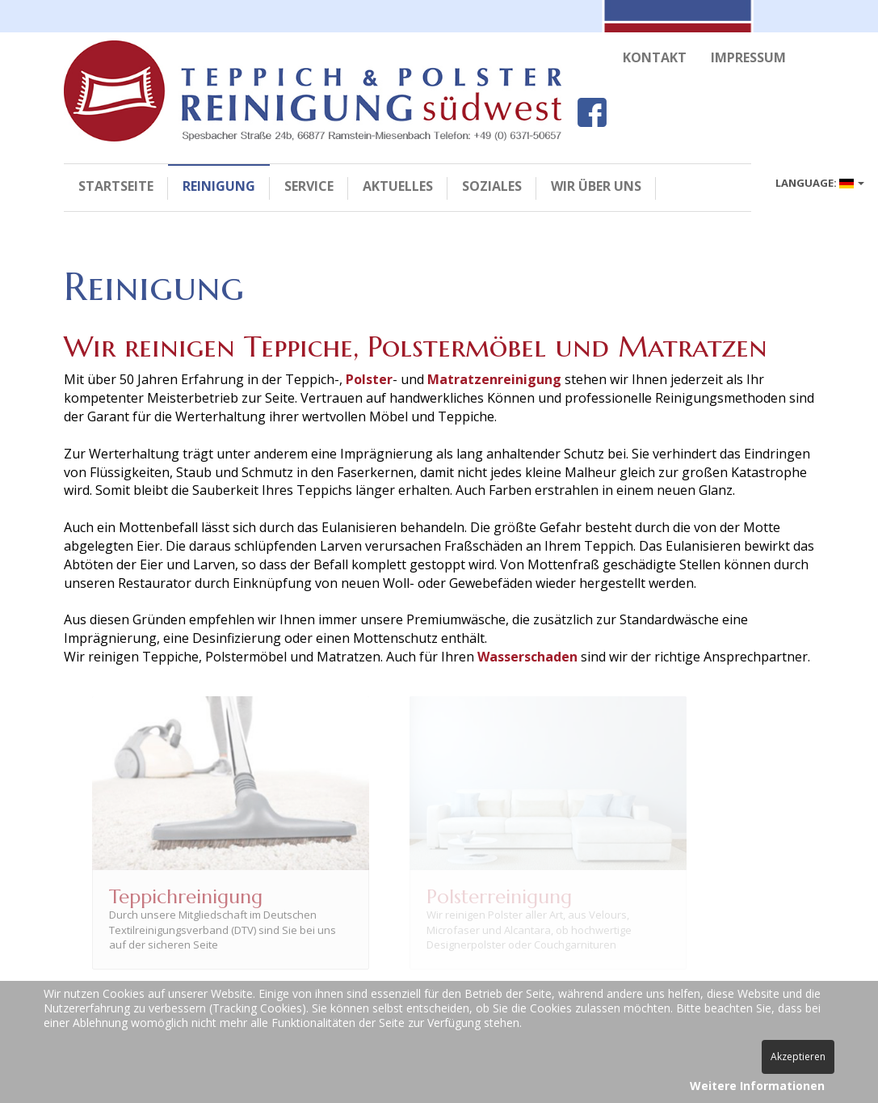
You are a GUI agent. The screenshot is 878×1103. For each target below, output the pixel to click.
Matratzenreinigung (494, 387)
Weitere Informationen (757, 1085)
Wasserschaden (527, 665)
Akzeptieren (798, 1056)
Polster (369, 387)
